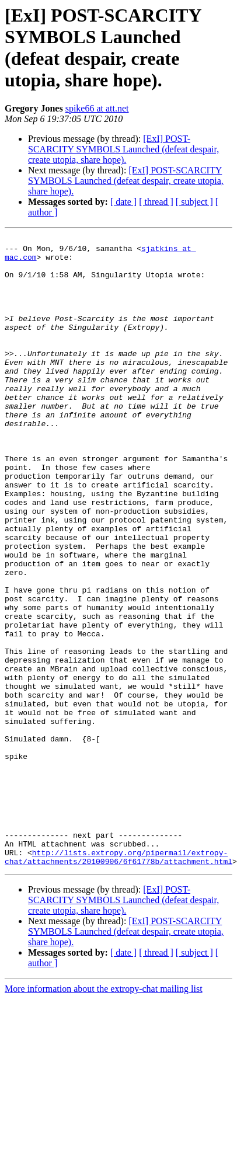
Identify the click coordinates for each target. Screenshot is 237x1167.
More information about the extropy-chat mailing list (104, 1094)
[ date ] (123, 202)
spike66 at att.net (97, 108)
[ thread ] (156, 202)
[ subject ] (194, 202)
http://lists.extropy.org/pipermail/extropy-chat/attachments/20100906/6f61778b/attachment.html (118, 960)
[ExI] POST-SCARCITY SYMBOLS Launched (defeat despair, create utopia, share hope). (123, 149)
